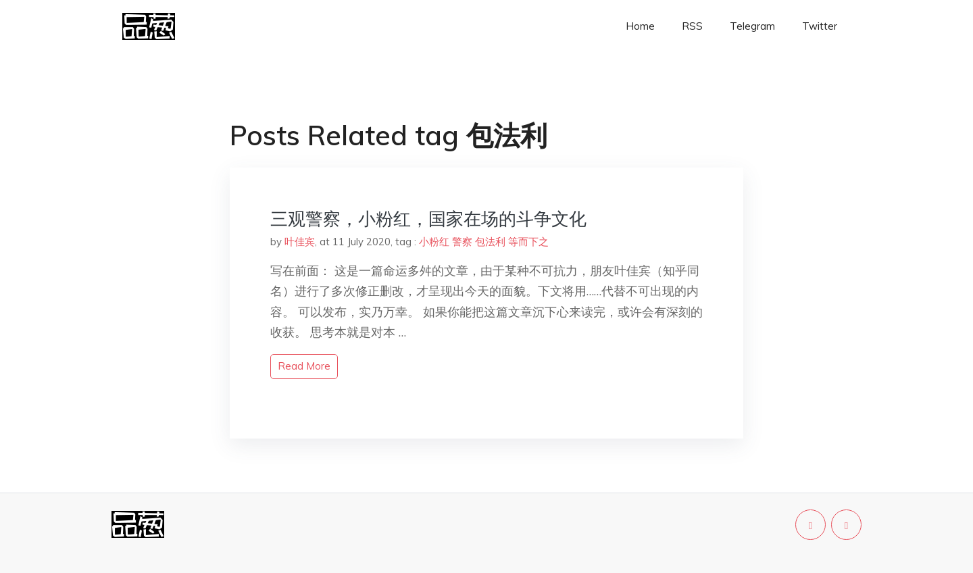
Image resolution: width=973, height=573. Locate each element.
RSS (692, 26)
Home (640, 26)
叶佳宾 (299, 241)
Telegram (752, 26)
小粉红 (434, 241)
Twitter (819, 26)
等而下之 (528, 241)
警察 (462, 241)
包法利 (490, 241)
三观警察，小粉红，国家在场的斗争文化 (428, 218)
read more (304, 365)
